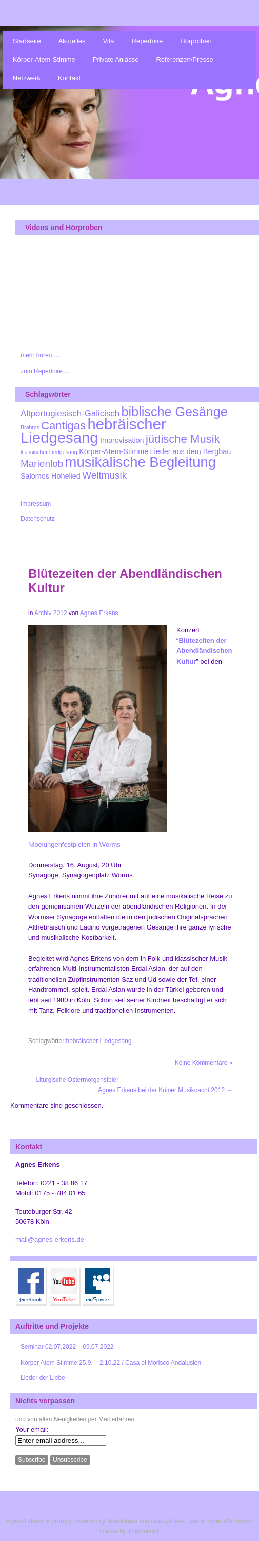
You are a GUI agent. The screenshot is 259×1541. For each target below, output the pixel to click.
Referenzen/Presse (184, 59)
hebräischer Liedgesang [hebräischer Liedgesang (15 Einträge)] (93, 431)
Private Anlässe (116, 59)
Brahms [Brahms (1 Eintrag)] (30, 427)
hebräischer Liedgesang (98, 1041)
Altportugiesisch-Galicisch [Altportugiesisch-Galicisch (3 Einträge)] (70, 413)
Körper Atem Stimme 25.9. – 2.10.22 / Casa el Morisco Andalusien (111, 1362)
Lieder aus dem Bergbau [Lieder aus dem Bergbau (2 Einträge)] (190, 451)
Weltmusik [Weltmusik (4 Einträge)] (104, 475)
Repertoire (147, 41)
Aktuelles (72, 41)
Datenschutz (38, 519)
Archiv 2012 (50, 613)
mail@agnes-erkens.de (49, 1239)
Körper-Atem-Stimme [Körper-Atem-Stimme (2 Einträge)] (113, 451)
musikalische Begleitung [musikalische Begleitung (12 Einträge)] (140, 462)
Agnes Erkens (99, 613)
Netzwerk (27, 78)
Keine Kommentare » (204, 1063)
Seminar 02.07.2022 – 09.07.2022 (67, 1346)
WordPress (122, 1521)
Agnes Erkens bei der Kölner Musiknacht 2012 (165, 1090)
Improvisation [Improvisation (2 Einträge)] (122, 440)
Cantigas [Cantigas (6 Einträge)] (63, 425)
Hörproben (195, 41)
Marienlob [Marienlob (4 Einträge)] (42, 463)
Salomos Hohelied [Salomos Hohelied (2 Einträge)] (51, 476)
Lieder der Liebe (43, 1377)
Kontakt (69, 78)
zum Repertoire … (45, 371)
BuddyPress (168, 1521)
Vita (108, 41)
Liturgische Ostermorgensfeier (73, 1079)
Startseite (27, 41)
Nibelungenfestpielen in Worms (74, 844)
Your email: (32, 1429)
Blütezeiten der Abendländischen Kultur (204, 651)
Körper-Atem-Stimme (44, 59)
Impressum (36, 503)
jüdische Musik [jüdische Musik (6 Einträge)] (183, 439)
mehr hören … (40, 355)
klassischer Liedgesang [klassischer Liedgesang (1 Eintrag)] (49, 452)
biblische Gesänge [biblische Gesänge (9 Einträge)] (175, 411)
